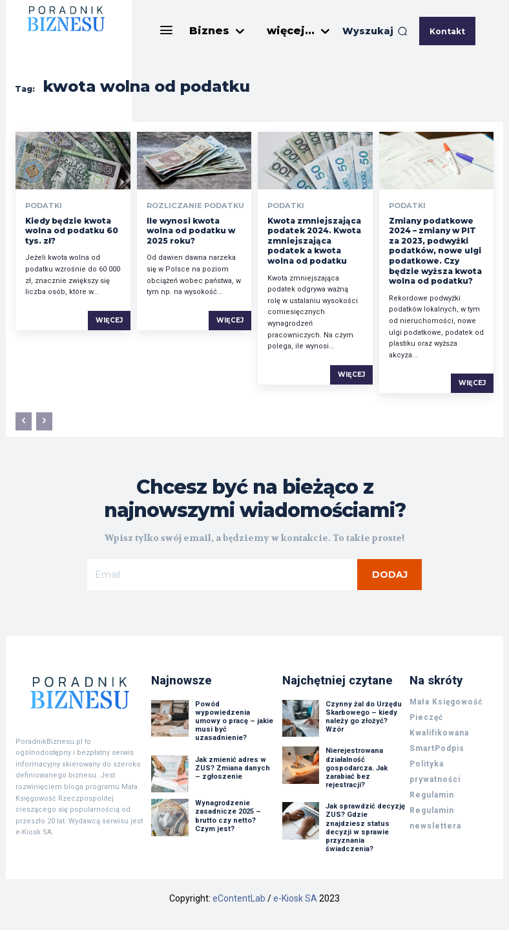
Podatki (42, 205)
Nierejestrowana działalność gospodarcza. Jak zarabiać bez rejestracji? (357, 766)
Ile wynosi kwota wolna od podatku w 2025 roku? (191, 231)
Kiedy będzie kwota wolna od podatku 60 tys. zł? (71, 231)
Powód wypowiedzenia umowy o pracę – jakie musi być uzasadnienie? (234, 718)
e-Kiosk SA (295, 896)
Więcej (109, 320)
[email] (222, 574)
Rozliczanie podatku (191, 205)
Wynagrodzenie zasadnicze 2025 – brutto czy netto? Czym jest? (228, 814)
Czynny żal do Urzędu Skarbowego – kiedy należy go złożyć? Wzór (364, 714)
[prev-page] (24, 421)
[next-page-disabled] (44, 421)
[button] (375, 31)
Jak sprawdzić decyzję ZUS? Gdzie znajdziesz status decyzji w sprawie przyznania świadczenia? (365, 825)
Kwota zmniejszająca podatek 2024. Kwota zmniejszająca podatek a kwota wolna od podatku (314, 241)
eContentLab (239, 896)
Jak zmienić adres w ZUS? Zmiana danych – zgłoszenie (232, 765)
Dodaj (390, 574)
